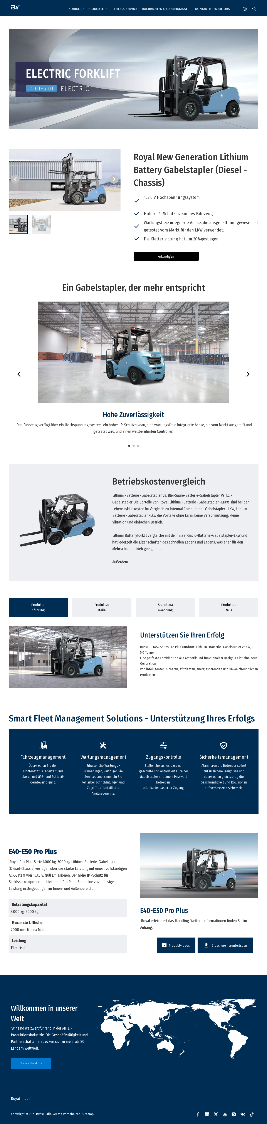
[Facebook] (198, 1114)
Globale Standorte (31, 1063)
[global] (175, 1029)
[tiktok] (251, 1114)
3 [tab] (138, 446)
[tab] (38, 607)
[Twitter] (215, 1114)
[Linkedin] (206, 1114)
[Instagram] (233, 1114)
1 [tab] (129, 446)
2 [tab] (134, 446)
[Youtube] (224, 1114)
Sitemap (88, 1114)
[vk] (242, 1114)
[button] (114, 179)
